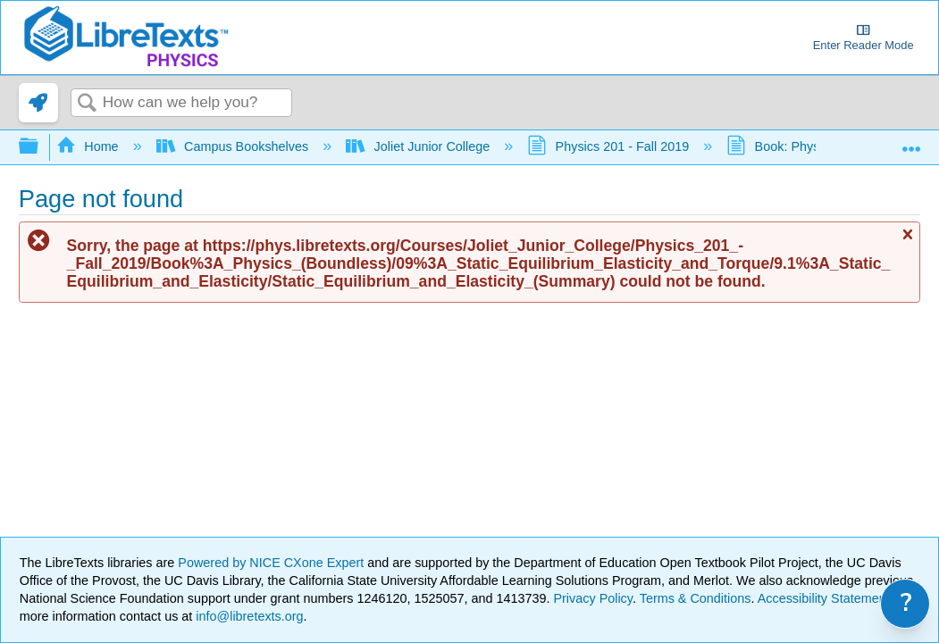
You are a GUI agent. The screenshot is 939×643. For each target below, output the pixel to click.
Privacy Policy (593, 598)
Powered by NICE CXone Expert (272, 562)
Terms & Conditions (695, 598)
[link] (38, 102)
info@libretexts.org (247, 616)
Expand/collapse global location (911, 142)
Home (89, 146)
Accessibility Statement (824, 598)
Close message (907, 242)
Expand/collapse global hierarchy (40, 147)
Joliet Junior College (419, 146)
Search (87, 104)
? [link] (906, 603)
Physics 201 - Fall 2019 (609, 146)
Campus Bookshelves (234, 146)
